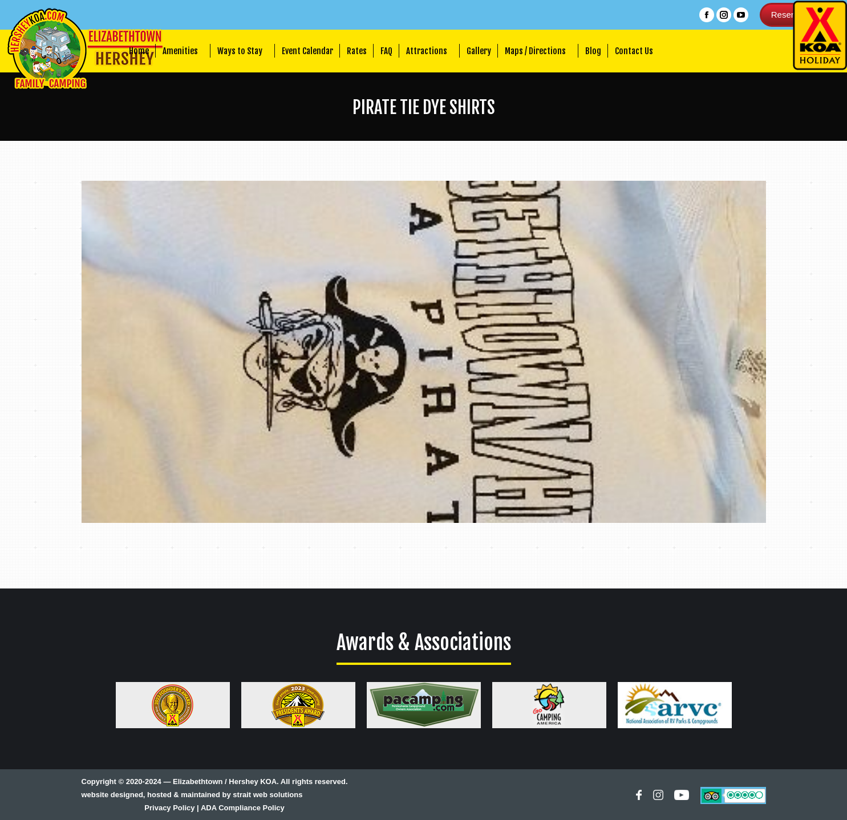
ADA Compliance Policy (243, 807)
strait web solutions (267, 794)
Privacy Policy (169, 807)
